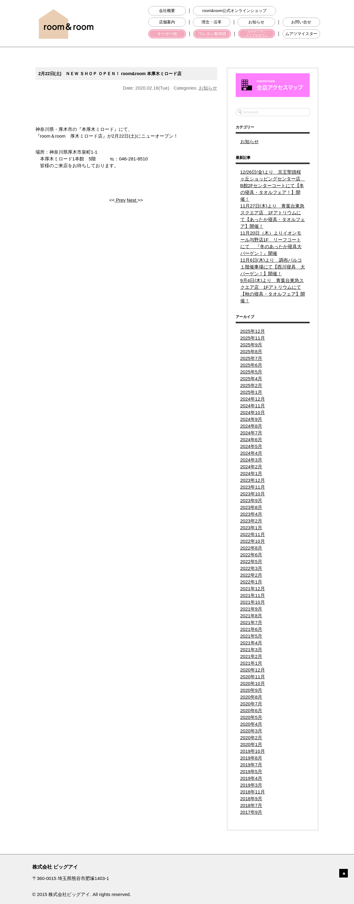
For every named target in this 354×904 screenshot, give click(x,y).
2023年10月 (252, 493)
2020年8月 (251, 697)
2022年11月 (252, 534)
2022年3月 (251, 568)
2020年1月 (251, 744)
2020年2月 (251, 737)
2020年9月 (251, 690)
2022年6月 (251, 554)
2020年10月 (252, 683)
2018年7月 (251, 805)
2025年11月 (252, 338)
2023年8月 (251, 507)
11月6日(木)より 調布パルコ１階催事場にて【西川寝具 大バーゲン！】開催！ (272, 266)
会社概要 (167, 11)
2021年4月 (251, 642)
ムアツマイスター (301, 34)
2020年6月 (251, 710)
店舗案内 (167, 22)
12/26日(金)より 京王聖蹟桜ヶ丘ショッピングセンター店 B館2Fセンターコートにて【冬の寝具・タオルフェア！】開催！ (272, 185)
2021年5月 (251, 636)
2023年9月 (251, 500)
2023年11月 (252, 487)
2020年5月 (251, 717)
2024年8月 (251, 426)
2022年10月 (252, 541)
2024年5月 (251, 446)
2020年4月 (251, 724)
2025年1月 (251, 392)
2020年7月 (251, 703)
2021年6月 (251, 629)
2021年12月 (252, 588)
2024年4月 (251, 453)
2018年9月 (251, 798)
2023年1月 (251, 527)
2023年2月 (251, 520)
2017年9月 (251, 812)
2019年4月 (251, 778)
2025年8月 (251, 351)
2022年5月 (251, 561)
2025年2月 (251, 385)
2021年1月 (251, 663)
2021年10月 (252, 602)
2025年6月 (251, 365)
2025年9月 (251, 344)
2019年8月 (251, 758)
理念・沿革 (211, 22)
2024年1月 (251, 473)
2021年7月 (251, 622)
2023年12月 (252, 480)
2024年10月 (252, 412)
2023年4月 (251, 514)
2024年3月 (251, 459)
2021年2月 (251, 656)
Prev (120, 200)
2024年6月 (251, 439)
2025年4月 (251, 378)
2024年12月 (252, 399)
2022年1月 (251, 581)
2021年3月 (251, 649)
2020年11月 (252, 676)
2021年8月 (251, 615)
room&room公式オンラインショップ (234, 11)
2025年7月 (251, 358)
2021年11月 (252, 595)
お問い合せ (301, 22)
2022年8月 (251, 548)
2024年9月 (251, 419)
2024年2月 (251, 466)
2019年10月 (252, 751)
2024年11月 (252, 405)
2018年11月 (252, 791)
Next (132, 200)
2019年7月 (251, 764)
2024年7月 (251, 432)
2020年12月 (252, 669)
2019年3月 (251, 785)
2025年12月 (252, 331)
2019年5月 (251, 771)
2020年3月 (251, 730)
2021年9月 (251, 608)
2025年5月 (251, 371)
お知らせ (256, 22)
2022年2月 (251, 575)
